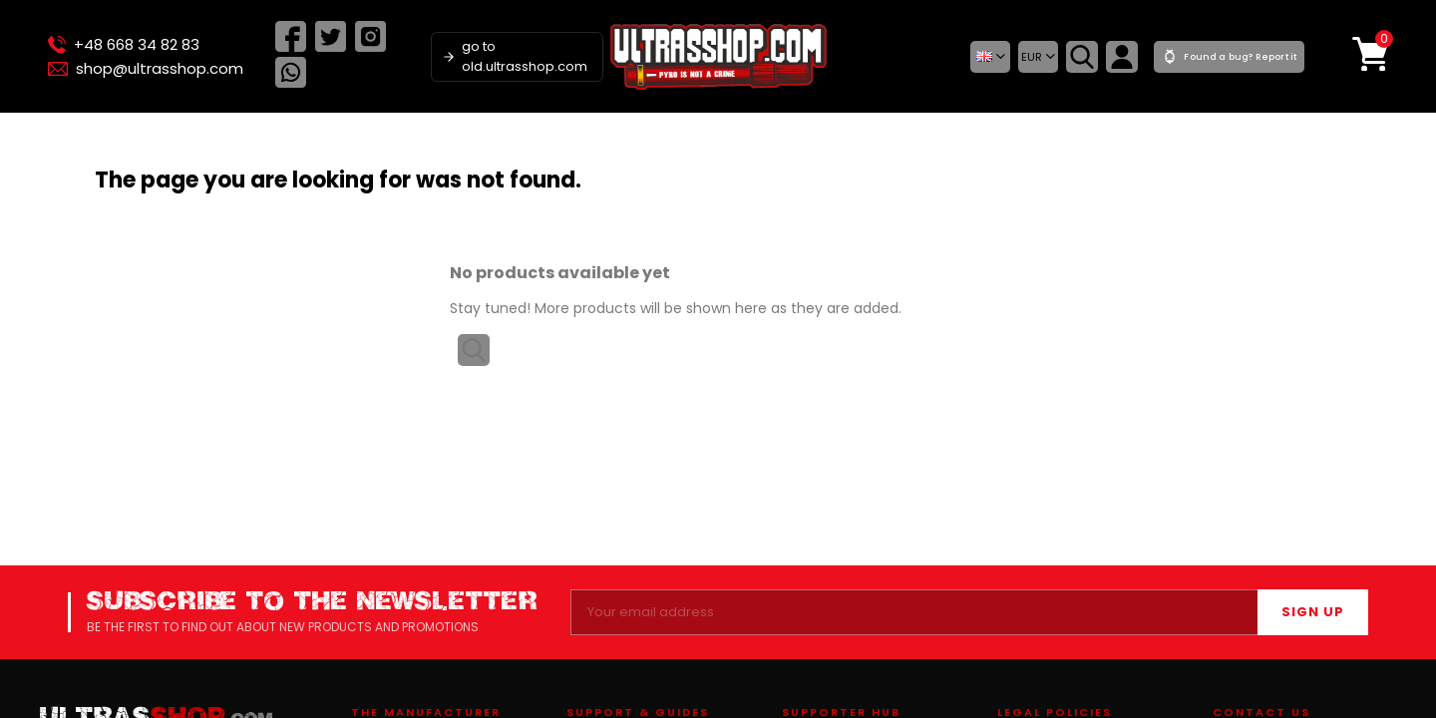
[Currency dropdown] (1038, 57)
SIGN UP (1312, 611)
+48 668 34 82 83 (123, 45)
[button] (990, 57)
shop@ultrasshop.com (145, 69)
